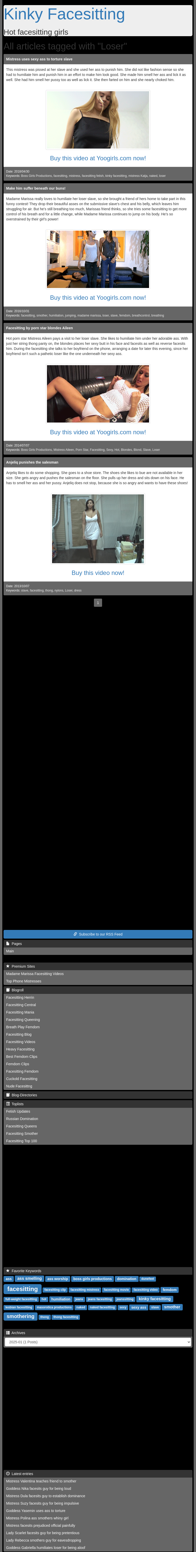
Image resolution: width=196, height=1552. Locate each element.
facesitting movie (116, 1290)
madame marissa (89, 315)
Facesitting (97, 450)
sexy (122, 1307)
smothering (20, 1316)
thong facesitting (66, 1317)
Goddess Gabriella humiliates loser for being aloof (45, 1548)
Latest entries (19, 1474)
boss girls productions (92, 1279)
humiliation (56, 315)
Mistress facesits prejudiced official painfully (40, 1525)
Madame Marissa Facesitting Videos (35, 974)
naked (153, 176)
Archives (15, 1333)
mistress (74, 176)
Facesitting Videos (20, 1042)
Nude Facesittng (19, 1086)
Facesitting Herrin (20, 997)
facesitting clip (55, 1290)
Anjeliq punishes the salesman (32, 462)
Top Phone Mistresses (23, 981)
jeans (79, 1299)
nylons (59, 590)
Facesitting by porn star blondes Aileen (39, 328)
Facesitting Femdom (22, 1071)
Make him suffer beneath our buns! (36, 188)
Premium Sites (20, 966)
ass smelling (29, 1278)
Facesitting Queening (23, 1020)
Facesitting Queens (21, 1126)
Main (10, 951)
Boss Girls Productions (36, 176)
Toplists (14, 1104)
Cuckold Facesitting (21, 1079)
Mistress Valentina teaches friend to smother (41, 1481)
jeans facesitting (100, 1299)
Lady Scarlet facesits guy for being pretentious (42, 1533)
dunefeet (147, 1279)
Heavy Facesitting (20, 1049)
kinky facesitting (116, 176)
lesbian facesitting (18, 1307)
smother (41, 315)
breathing (157, 315)
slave (114, 315)
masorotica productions (54, 1307)
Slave (147, 450)
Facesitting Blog (19, 1034)
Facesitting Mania (20, 1012)
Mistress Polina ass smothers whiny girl (37, 1518)
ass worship (57, 1279)
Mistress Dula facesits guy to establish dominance (45, 1496)
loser (162, 176)
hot (44, 1299)
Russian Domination (22, 1119)
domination (126, 1279)
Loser (156, 450)
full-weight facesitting (21, 1299)
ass (8, 1279)
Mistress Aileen (64, 450)
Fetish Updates (18, 1111)
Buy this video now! (98, 572)
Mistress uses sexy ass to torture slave (39, 59)
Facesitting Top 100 (21, 1141)
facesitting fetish (93, 176)
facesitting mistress (84, 1290)
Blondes (126, 450)
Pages (14, 944)
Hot (117, 450)
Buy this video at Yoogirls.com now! (98, 158)
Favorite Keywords (23, 1271)
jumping (70, 315)
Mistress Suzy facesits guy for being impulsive (42, 1503)
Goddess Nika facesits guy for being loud (38, 1489)
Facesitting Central (21, 1005)
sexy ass (138, 1307)
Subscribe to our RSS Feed (98, 934)
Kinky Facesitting (64, 14)
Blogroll (14, 990)
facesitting (60, 176)
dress (77, 590)
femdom (124, 315)
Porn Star (82, 450)
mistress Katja (138, 176)
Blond (137, 450)
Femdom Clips (17, 1064)
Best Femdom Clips (21, 1057)
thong (49, 590)
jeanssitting (124, 1299)
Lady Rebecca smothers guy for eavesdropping (43, 1540)
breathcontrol (141, 315)
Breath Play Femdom (23, 1027)
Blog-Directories (21, 1095)
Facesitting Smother (22, 1134)
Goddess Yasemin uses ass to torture (35, 1511)
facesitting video (145, 1290)
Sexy (109, 450)
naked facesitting (102, 1307)
